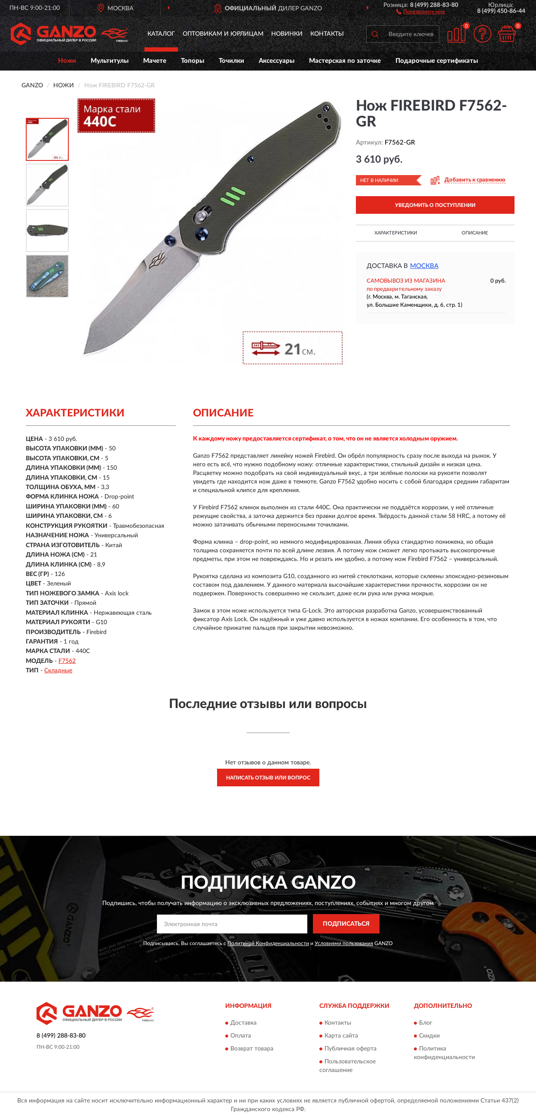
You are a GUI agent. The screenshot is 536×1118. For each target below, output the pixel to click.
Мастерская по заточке (345, 61)
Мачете (154, 61)
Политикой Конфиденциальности (268, 943)
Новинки (287, 34)
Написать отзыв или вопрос (268, 777)
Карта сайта (341, 1036)
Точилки (231, 61)
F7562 (67, 661)
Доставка (243, 1023)
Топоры (192, 61)
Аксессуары (276, 61)
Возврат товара (251, 1049)
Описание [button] (475, 233)
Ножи (67, 61)
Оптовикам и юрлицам (223, 34)
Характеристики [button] (395, 233)
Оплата (240, 1036)
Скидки (429, 1036)
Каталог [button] (161, 34)
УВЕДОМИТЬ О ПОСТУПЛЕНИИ (435, 205)
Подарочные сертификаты (436, 61)
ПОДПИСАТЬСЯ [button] (346, 924)
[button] (420, 11)
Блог (425, 1023)
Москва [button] (424, 266)
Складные (58, 671)
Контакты (327, 34)
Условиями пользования (344, 943)
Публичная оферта (351, 1049)
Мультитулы (110, 61)
